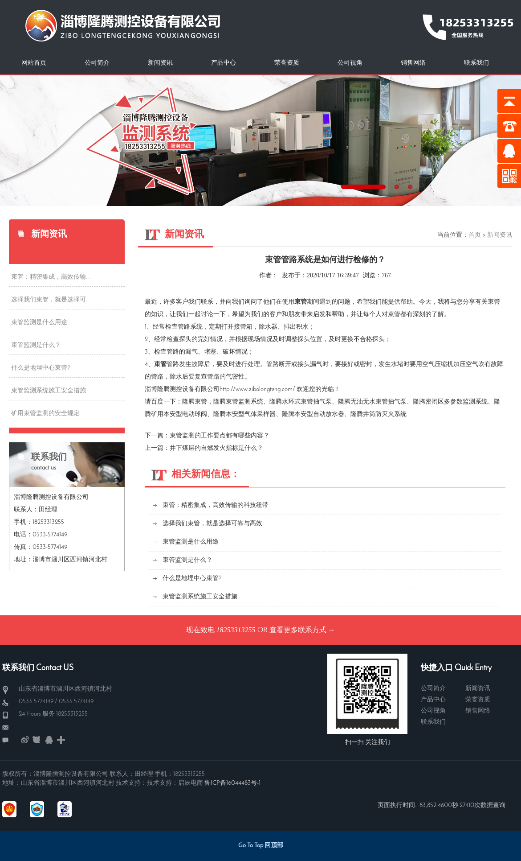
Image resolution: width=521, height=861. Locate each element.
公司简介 (97, 63)
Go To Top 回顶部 (260, 845)
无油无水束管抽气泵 (378, 402)
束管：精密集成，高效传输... (50, 277)
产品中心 (223, 63)
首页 (474, 235)
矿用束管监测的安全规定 (45, 413)
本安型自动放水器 (319, 414)
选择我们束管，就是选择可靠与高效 (212, 523)
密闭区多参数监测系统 (456, 402)
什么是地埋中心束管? (40, 368)
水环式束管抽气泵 (307, 402)
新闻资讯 (160, 63)
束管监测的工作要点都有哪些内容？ (219, 436)
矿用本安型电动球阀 (179, 414)
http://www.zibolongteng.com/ (257, 389)
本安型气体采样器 (251, 414)
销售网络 (413, 63)
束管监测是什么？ (36, 345)
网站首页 (33, 63)
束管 (201, 402)
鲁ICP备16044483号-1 (232, 783)
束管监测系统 (244, 402)
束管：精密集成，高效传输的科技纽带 (216, 505)
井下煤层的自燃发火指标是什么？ (216, 448)
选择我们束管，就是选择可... (50, 300)
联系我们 (476, 63)
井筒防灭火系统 (385, 414)
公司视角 (350, 63)
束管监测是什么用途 (39, 322)
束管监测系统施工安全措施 (48, 390)
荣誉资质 (286, 63)
